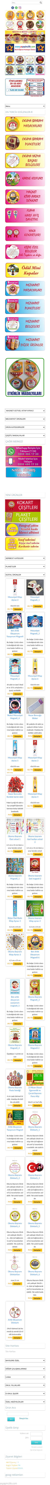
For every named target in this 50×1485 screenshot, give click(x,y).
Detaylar (18, 609)
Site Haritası (11, 1351)
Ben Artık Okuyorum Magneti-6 (34, 954)
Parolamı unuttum (36, 1447)
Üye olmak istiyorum (36, 1450)
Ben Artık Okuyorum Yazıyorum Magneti (15, 633)
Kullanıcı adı (24, 1433)
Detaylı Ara (23, 1418)
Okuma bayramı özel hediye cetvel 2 (35, 839)
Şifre (27, 1438)
